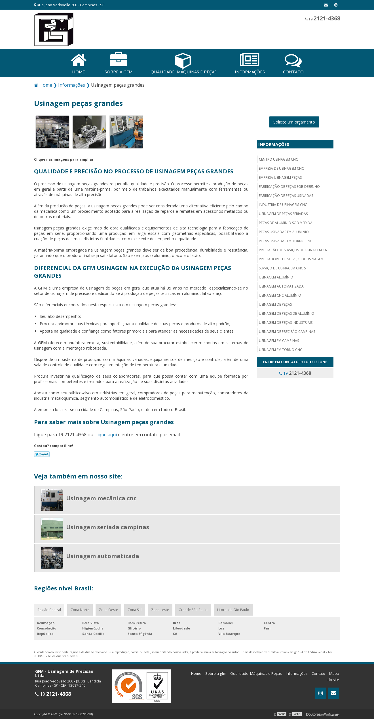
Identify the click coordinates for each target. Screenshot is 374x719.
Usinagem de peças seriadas (283, 213)
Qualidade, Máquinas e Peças (256, 673)
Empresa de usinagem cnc (281, 168)
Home (196, 673)
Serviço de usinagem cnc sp (283, 268)
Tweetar (42, 454)
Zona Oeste (108, 609)
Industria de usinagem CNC (283, 204)
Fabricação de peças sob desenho (289, 186)
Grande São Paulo (193, 609)
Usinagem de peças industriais (285, 322)
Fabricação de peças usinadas (286, 195)
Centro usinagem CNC (278, 159)
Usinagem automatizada (281, 286)
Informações (273, 144)
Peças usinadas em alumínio (284, 231)
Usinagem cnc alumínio (280, 295)
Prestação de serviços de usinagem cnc (294, 250)
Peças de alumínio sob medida (285, 222)
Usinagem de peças (275, 304)
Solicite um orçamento (294, 122)
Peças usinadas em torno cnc (285, 241)
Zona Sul (134, 609)
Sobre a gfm (215, 673)
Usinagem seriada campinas (107, 527)
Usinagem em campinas (279, 340)
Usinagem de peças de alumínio (286, 313)
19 (322, 18)
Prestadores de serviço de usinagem (291, 259)
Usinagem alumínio (276, 277)
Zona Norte (80, 609)
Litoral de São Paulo (233, 609)
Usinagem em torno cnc (280, 349)
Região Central (49, 609)
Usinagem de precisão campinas (287, 331)
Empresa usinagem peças (280, 177)
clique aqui (105, 434)
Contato (318, 673)
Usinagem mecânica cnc (101, 498)
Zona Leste (160, 609)
